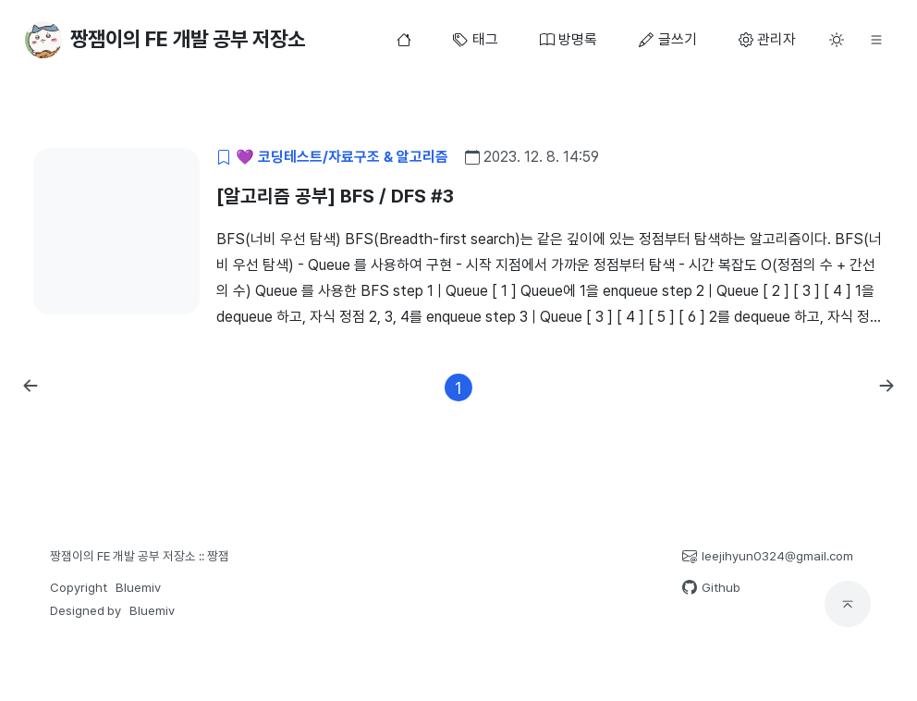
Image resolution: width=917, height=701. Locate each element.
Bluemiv (138, 587)
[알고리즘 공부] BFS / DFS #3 (335, 196)
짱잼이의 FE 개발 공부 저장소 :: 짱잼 (139, 555)
